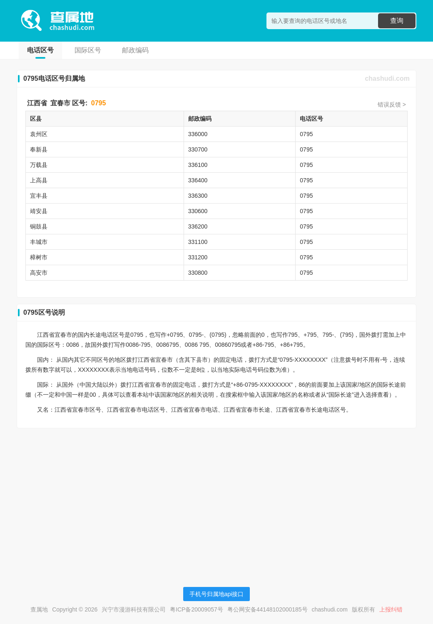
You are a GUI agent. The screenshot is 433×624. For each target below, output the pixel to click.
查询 (396, 20)
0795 (98, 103)
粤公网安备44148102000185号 (267, 609)
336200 (198, 226)
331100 (198, 242)
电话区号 (40, 50)
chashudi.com (387, 78)
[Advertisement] (216, 493)
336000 (198, 134)
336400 (198, 180)
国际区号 (88, 50)
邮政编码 (135, 50)
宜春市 (60, 103)
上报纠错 (391, 609)
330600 (198, 211)
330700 (198, 149)
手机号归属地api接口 (216, 594)
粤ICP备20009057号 (196, 609)
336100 (198, 165)
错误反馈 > (392, 104)
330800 (198, 272)
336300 (198, 195)
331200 (198, 257)
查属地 (39, 609)
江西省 (37, 103)
